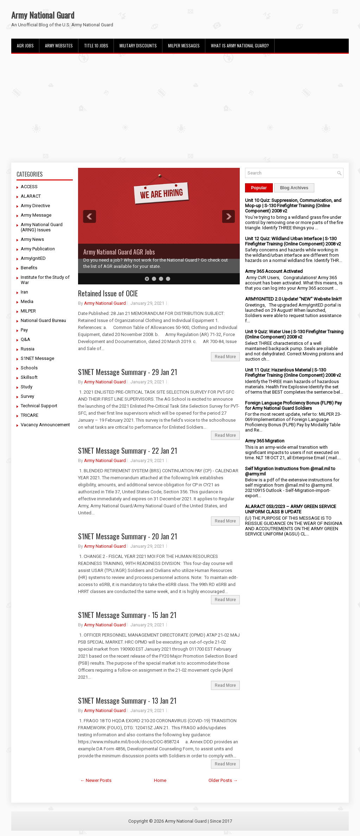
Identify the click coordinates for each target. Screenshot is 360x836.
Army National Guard (42, 14)
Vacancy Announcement (45, 424)
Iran (24, 292)
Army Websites (59, 45)
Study (26, 386)
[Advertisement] (180, 108)
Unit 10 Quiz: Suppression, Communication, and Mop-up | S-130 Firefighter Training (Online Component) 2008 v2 (293, 205)
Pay (24, 330)
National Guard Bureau (43, 320)
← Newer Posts (95, 780)
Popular (259, 187)
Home (160, 780)
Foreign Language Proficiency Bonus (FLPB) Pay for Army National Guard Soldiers (293, 405)
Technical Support (39, 405)
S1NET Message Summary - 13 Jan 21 (127, 700)
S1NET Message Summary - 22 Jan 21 (127, 450)
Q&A (25, 339)
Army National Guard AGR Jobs (119, 251)
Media (27, 301)
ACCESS (29, 186)
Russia (27, 348)
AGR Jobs (25, 45)
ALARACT (31, 196)
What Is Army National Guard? (240, 45)
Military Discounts (138, 45)
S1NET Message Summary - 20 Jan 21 (127, 536)
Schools (29, 367)
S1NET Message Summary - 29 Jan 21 (127, 371)
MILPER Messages (184, 45)
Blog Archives (294, 187)
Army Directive (35, 205)
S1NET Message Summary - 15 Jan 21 (127, 614)
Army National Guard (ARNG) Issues (42, 227)
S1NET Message (37, 358)
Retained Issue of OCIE (108, 293)
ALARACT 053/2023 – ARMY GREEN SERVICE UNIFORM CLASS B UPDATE (290, 509)
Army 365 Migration (264, 440)
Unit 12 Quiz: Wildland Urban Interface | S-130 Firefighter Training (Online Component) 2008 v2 (293, 241)
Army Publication (38, 248)
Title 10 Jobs (96, 45)
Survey (27, 396)
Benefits (29, 267)
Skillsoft (29, 377)
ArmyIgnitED (33, 258)
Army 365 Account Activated (274, 271)
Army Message (36, 215)
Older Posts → (223, 780)
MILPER (28, 311)
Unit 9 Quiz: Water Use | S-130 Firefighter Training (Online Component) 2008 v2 (294, 334)
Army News (32, 239)
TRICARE (29, 415)
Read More (225, 356)
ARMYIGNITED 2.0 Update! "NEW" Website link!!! (293, 299)
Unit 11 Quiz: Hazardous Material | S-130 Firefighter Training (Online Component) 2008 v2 (293, 372)
